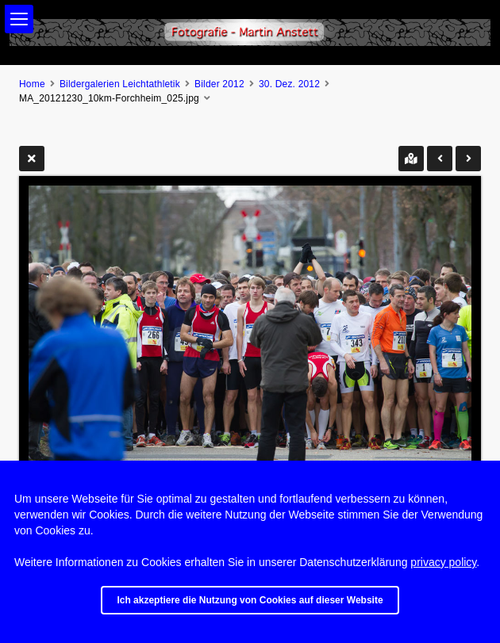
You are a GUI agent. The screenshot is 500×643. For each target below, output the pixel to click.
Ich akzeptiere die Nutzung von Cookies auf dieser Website (250, 600)
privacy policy (443, 562)
